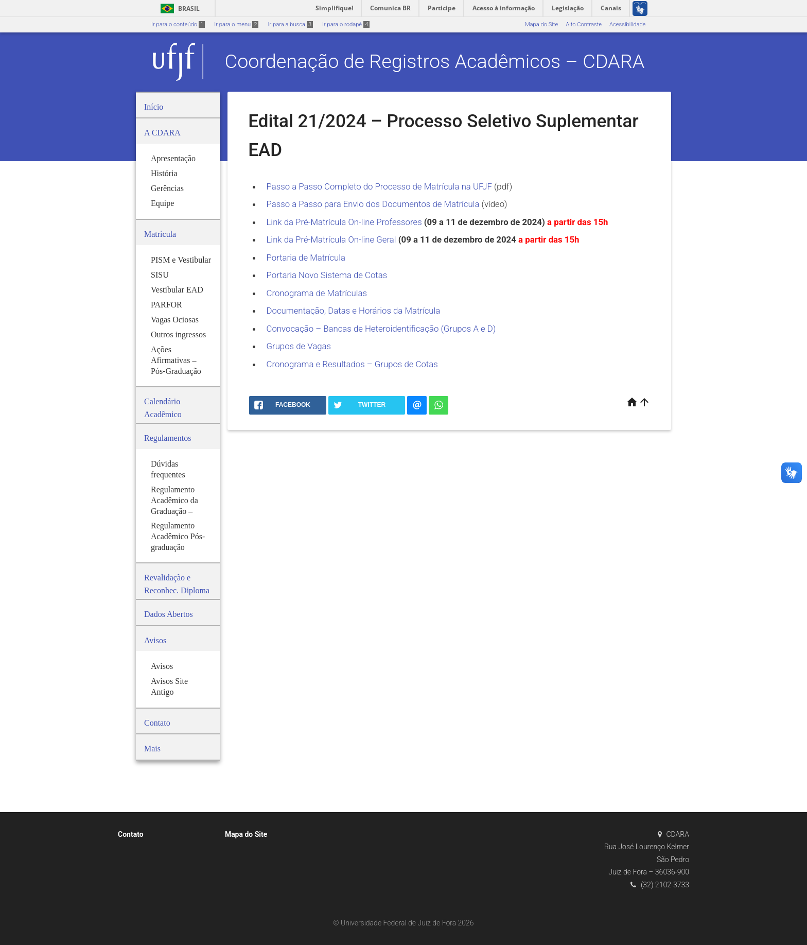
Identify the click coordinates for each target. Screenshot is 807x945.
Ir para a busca (290, 24)
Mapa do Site (541, 24)
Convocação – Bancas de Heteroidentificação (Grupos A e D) (381, 328)
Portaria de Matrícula (306, 257)
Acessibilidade (627, 24)
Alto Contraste (584, 24)
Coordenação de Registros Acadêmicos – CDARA (435, 61)
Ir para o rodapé (346, 24)
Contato (131, 834)
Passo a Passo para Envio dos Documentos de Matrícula (373, 204)
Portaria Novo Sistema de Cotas (327, 275)
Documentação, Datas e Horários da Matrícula (354, 310)
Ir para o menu (236, 24)
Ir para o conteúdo (178, 24)
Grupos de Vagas (299, 346)
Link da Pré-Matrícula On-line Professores (345, 222)
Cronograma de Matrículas (317, 293)
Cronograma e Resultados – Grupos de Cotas (352, 364)
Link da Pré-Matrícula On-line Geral (332, 239)
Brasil (178, 8)
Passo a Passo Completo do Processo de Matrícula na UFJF (381, 186)
